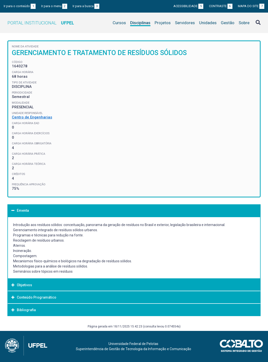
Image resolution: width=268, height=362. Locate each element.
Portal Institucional (40, 22)
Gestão (227, 22)
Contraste (220, 6)
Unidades (208, 22)
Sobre (244, 22)
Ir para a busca (86, 6)
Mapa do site (251, 6)
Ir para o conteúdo (20, 6)
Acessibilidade (188, 6)
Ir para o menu (54, 6)
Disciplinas (140, 22)
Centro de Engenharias (32, 117)
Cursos (119, 22)
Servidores (185, 22)
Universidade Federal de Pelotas (133, 344)
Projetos (163, 22)
